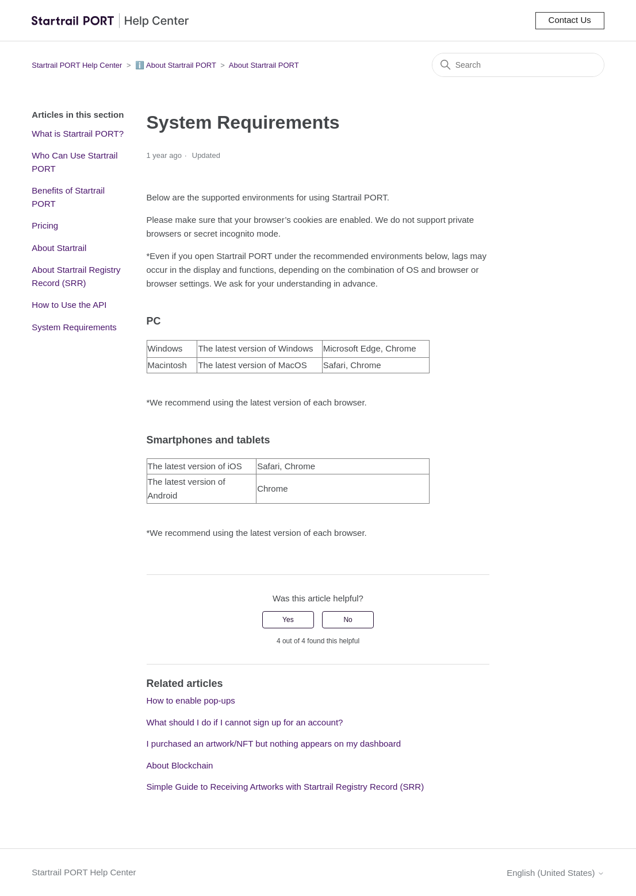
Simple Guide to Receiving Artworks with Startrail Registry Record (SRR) (285, 786)
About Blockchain (180, 765)
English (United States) (555, 873)
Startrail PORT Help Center (77, 65)
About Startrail (59, 248)
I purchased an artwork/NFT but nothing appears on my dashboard (274, 743)
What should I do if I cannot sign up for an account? (245, 722)
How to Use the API (69, 305)
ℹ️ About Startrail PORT (175, 65)
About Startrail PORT (264, 65)
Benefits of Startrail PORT (68, 197)
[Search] (518, 64)
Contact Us (570, 20)
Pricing (45, 225)
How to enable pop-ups (191, 700)
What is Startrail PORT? (78, 133)
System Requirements (74, 327)
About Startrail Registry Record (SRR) (76, 276)
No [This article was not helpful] (347, 620)
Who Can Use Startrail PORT (74, 161)
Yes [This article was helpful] (288, 620)
